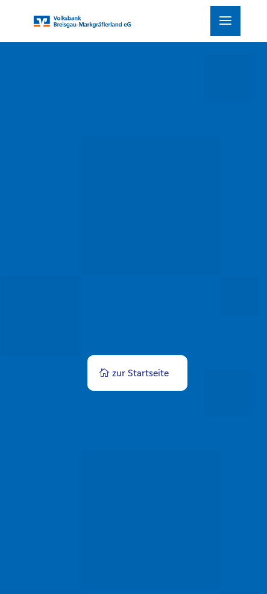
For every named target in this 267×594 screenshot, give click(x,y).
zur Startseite (140, 373)
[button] (21, 572)
